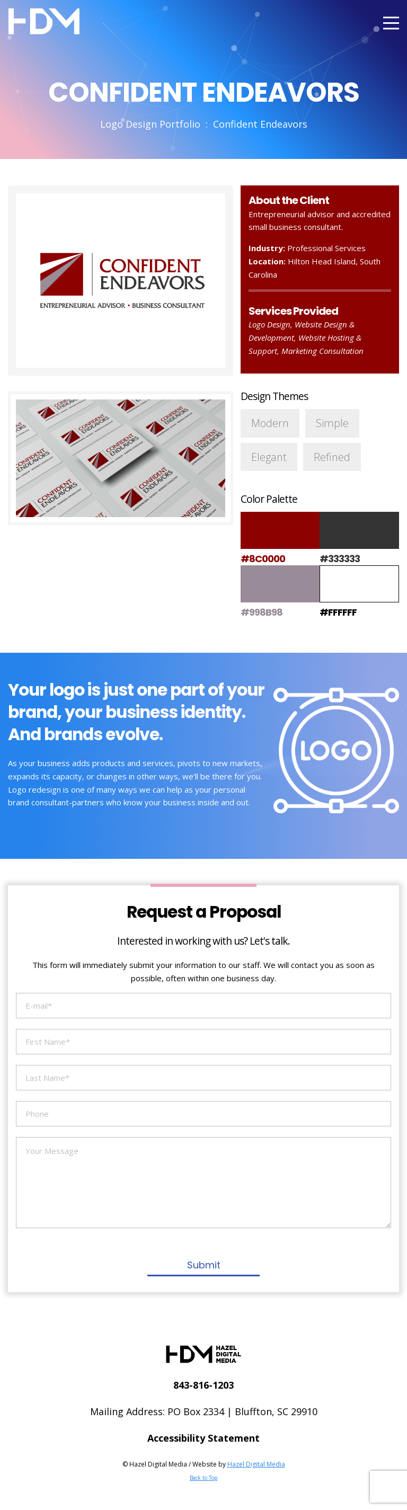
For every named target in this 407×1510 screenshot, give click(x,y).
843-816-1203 (203, 1385)
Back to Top (203, 1477)
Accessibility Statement (203, 1438)
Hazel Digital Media (256, 1464)
